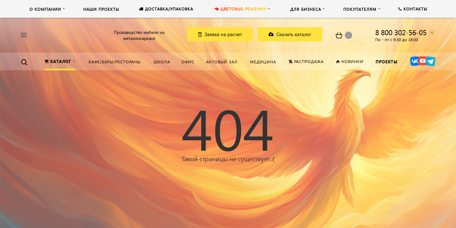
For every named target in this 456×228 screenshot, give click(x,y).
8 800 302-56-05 (401, 32)
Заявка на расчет (220, 34)
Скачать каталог (290, 34)
